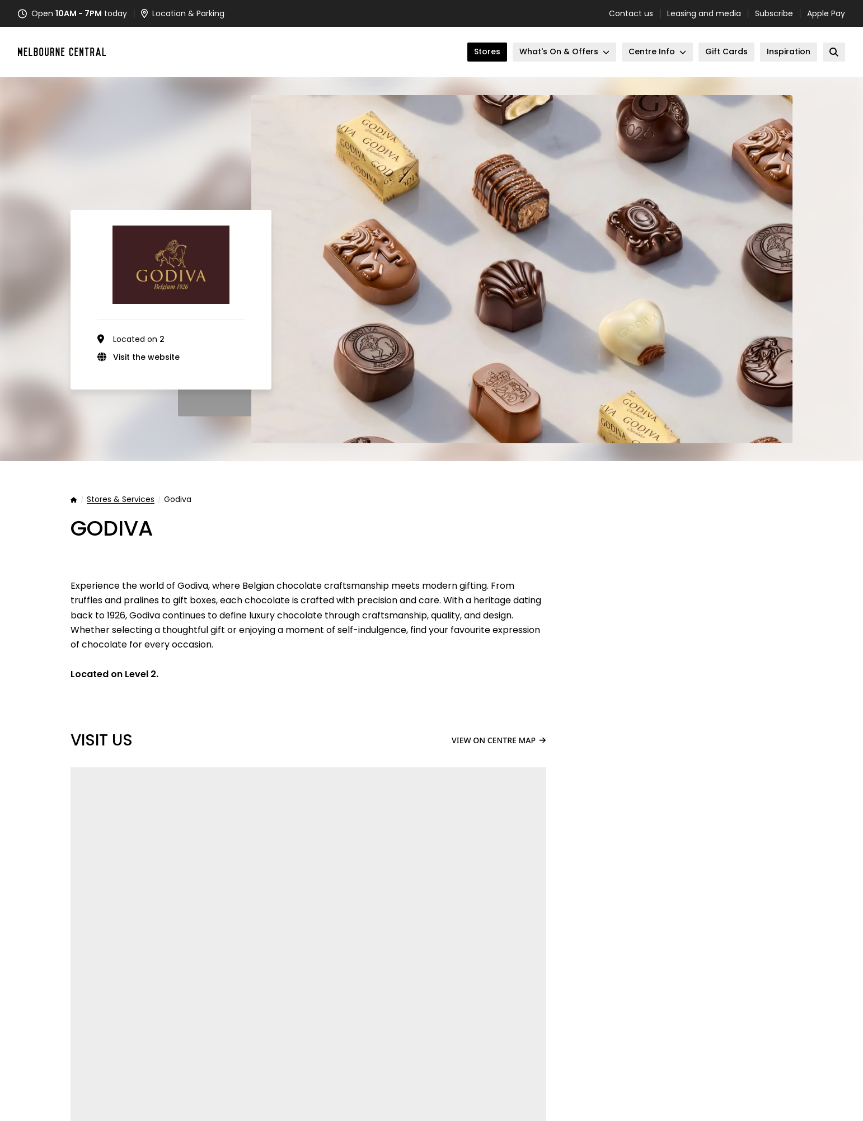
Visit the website (146, 357)
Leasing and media (704, 13)
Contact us (631, 13)
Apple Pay (826, 13)
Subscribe (774, 13)
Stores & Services (120, 500)
